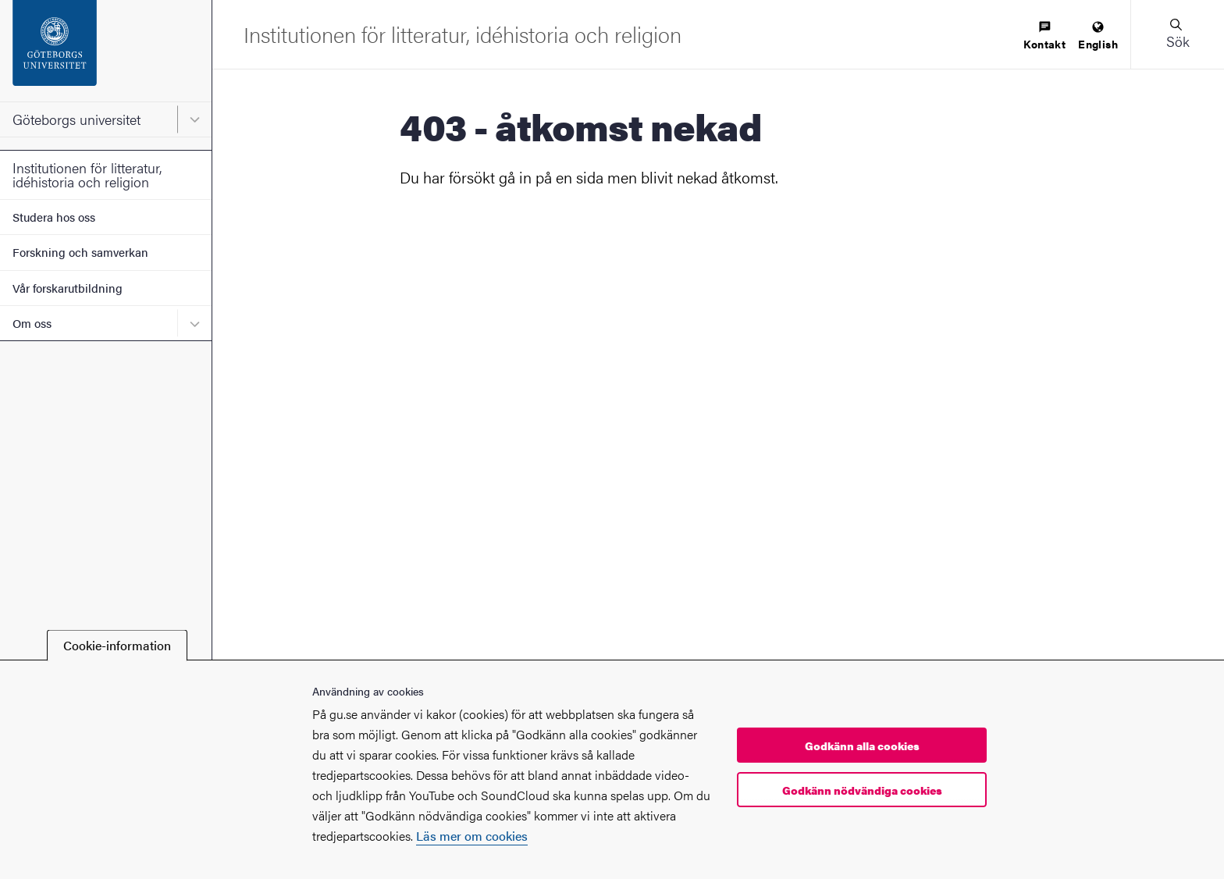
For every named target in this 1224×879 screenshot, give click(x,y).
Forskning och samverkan (80, 252)
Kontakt (1044, 36)
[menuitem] (1044, 36)
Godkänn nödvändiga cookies (862, 790)
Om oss (32, 323)
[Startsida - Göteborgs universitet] (106, 50)
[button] (1177, 34)
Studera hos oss (53, 216)
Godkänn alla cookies (862, 745)
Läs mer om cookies (472, 836)
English (1098, 36)
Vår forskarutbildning (67, 287)
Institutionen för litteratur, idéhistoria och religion (87, 174)
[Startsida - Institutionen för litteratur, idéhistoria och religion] (462, 34)
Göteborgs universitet (76, 119)
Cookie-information (117, 645)
